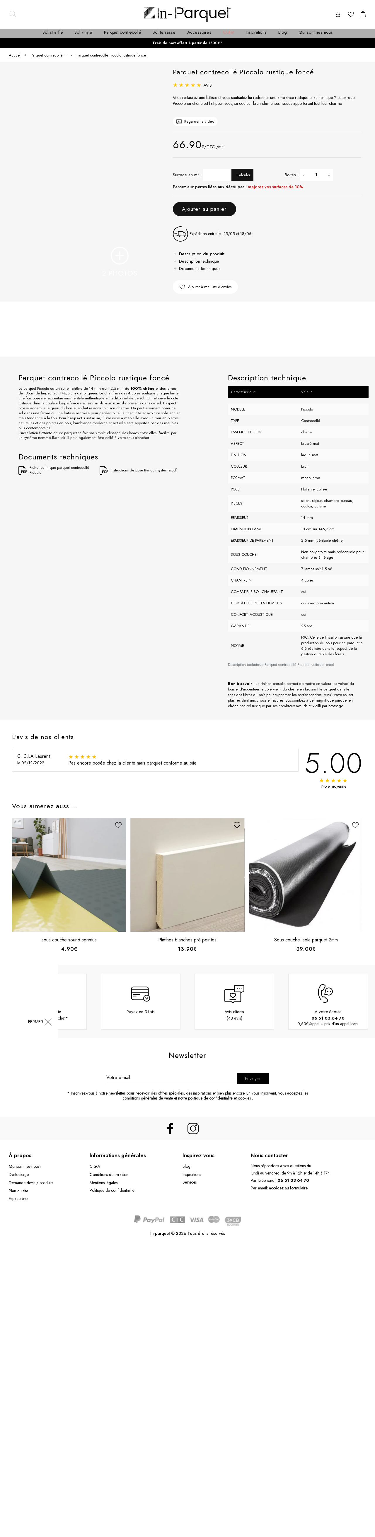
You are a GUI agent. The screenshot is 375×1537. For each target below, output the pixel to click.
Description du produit (201, 254)
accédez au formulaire (288, 1188)
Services (190, 1182)
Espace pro (18, 1199)
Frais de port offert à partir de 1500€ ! (187, 43)
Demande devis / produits (31, 1183)
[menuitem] (52, 33)
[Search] (15, 14)
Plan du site (18, 1191)
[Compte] (338, 14)
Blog (186, 1167)
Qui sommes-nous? (25, 1167)
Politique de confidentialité (112, 1191)
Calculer (243, 175)
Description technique (199, 261)
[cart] (363, 14)
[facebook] (170, 1128)
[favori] (350, 14)
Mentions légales (103, 1183)
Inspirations (192, 1175)
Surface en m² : (187, 175)
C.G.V (95, 1167)
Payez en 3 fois (140, 1012)
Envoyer (253, 1079)
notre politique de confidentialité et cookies (214, 1098)
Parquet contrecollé (47, 55)
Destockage (19, 1175)
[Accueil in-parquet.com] (187, 14)
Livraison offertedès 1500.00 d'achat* (47, 1015)
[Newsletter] (187, 1078)
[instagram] (193, 1128)
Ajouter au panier (204, 209)
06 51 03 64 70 (328, 1018)
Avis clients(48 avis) (234, 1015)
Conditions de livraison (109, 1175)
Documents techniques (200, 269)
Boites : (292, 175)
